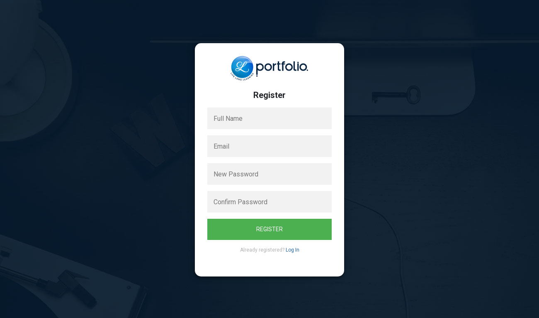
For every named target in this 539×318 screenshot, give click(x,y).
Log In (292, 250)
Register (269, 229)
